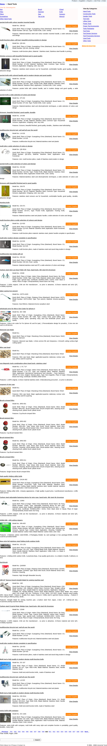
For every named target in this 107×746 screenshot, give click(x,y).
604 (62, 732)
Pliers (2, 14)
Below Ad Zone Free (89, 46)
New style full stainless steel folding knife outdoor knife (20, 541)
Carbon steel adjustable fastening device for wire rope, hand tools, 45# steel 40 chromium (32, 497)
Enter (104, 1)
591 (11, 732)
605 (66, 732)
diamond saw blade (7, 330)
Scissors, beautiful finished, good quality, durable (17, 112)
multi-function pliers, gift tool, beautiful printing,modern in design (23, 40)
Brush (40, 9)
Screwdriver (4, 16)
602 (54, 732)
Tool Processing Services (91, 36)
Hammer (41, 12)
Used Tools (87, 38)
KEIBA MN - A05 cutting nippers (11, 520)
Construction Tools (89, 14)
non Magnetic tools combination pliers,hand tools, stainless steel (23, 363)
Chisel (61, 9)
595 (27, 732)
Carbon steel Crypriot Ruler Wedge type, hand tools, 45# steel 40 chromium (27, 606)
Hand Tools (87, 11)
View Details (73, 31)
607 (74, 732)
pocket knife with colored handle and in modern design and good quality (26, 75)
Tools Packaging (88, 28)
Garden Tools (87, 16)
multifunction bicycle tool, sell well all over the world (18, 130)
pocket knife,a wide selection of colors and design (18, 164)
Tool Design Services (90, 33)
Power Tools (87, 23)
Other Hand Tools (6, 19)
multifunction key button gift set (11, 254)
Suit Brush (4, 562)
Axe (1, 9)
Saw (39, 14)
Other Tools (87, 41)
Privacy (14, 745)
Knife (61, 12)
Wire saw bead (5, 347)
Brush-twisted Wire (7, 418)
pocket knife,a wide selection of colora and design (18, 95)
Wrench (62, 16)
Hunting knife (5, 202)
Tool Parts (86, 31)
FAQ (1, 745)
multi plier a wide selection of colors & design (16, 146)
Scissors (62, 14)
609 (82, 732)
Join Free (97, 1)
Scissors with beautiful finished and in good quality (18, 183)
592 (15, 732)
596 (31, 732)
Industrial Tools (102, 745)
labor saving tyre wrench (9, 291)
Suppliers (82, 1)
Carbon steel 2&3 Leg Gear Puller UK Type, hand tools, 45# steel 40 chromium (27, 270)
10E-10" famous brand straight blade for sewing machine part (22, 580)
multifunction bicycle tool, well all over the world (17, 627)
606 (70, 732)
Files (1, 12)
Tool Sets (86, 19)
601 (50, 732)
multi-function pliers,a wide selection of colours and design (21, 220)
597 (35, 732)
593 (19, 732)
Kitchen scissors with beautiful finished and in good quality (21, 56)
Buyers (89, 1)
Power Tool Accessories (91, 26)
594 (23, 732)
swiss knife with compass (9, 710)
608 (78, 732)
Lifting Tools (87, 21)
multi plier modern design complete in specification (18, 238)
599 (43, 732)
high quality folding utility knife (11, 476)
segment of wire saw (7, 384)
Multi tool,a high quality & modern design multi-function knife (22, 659)
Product (74, 1)
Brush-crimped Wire (7, 400)
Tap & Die (41, 16)
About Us (7, 745)
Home (2, 4)
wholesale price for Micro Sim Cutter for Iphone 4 (17, 309)
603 (58, 732)
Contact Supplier (71, 26)
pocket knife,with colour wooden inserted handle (17, 22)
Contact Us (21, 745)
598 (39, 732)
